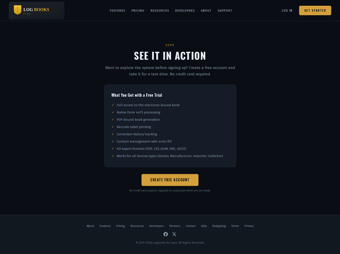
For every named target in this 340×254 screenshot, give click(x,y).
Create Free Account (170, 179)
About (206, 11)
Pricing (137, 11)
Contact (191, 226)
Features (117, 11)
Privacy (249, 226)
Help (204, 226)
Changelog (219, 226)
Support (225, 11)
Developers (185, 11)
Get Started (315, 10)
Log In (287, 10)
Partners (174, 226)
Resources (160, 11)
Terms (235, 226)
